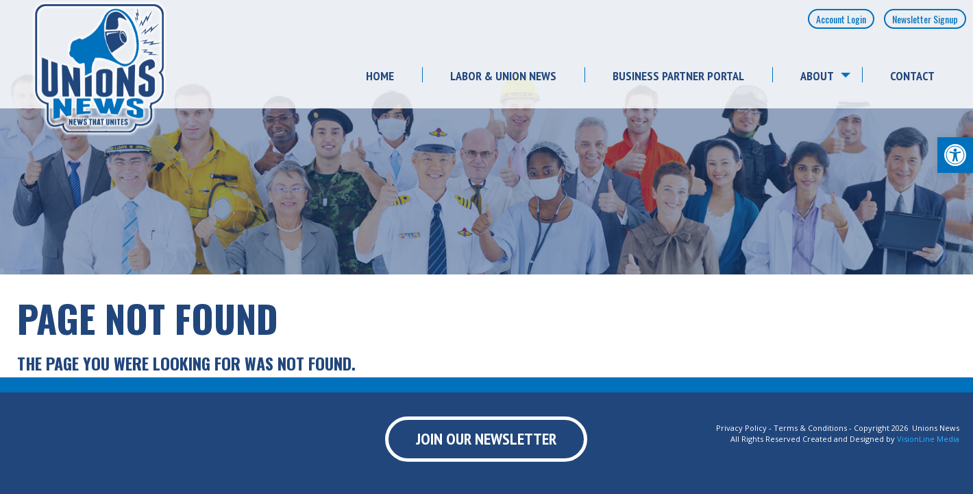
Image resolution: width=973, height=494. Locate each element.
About (817, 76)
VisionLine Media (928, 439)
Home (380, 76)
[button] (955, 155)
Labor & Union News (503, 76)
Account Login (841, 19)
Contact (912, 76)
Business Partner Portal (678, 76)
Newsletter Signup (925, 19)
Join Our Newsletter (486, 438)
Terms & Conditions (810, 428)
